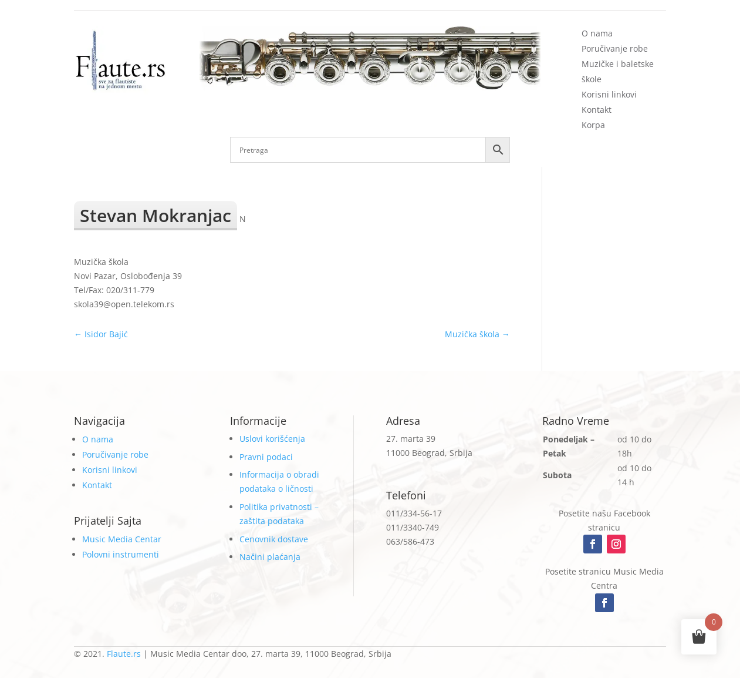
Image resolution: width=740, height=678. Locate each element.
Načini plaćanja (269, 556)
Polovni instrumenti (120, 554)
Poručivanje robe (615, 48)
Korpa (593, 124)
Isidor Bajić (101, 334)
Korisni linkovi (609, 94)
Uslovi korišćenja (272, 438)
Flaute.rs (124, 653)
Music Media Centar (121, 539)
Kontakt (596, 109)
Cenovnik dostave (273, 539)
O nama (597, 33)
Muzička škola (477, 334)
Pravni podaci (266, 456)
